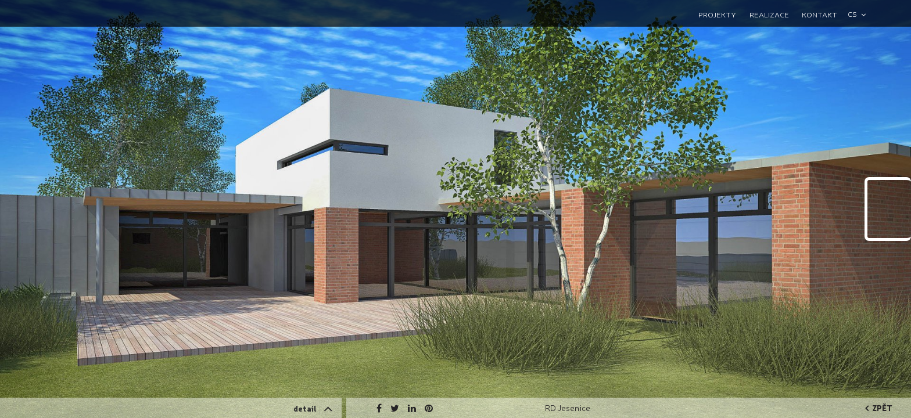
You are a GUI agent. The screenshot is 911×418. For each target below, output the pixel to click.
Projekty (717, 14)
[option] (455, 209)
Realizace (769, 14)
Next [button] (846, 136)
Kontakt (819, 14)
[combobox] (861, 14)
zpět (878, 408)
